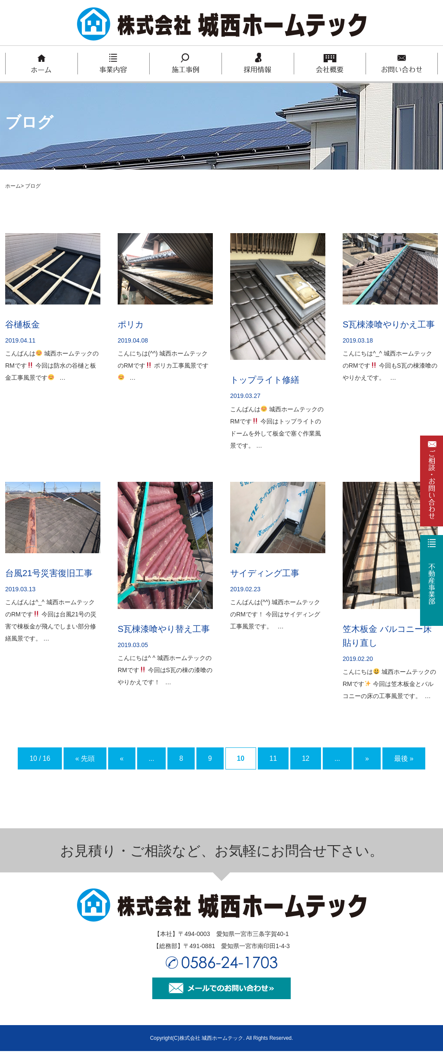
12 (325, 758)
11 (289, 758)
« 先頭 (78, 758)
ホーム (13, 186)
